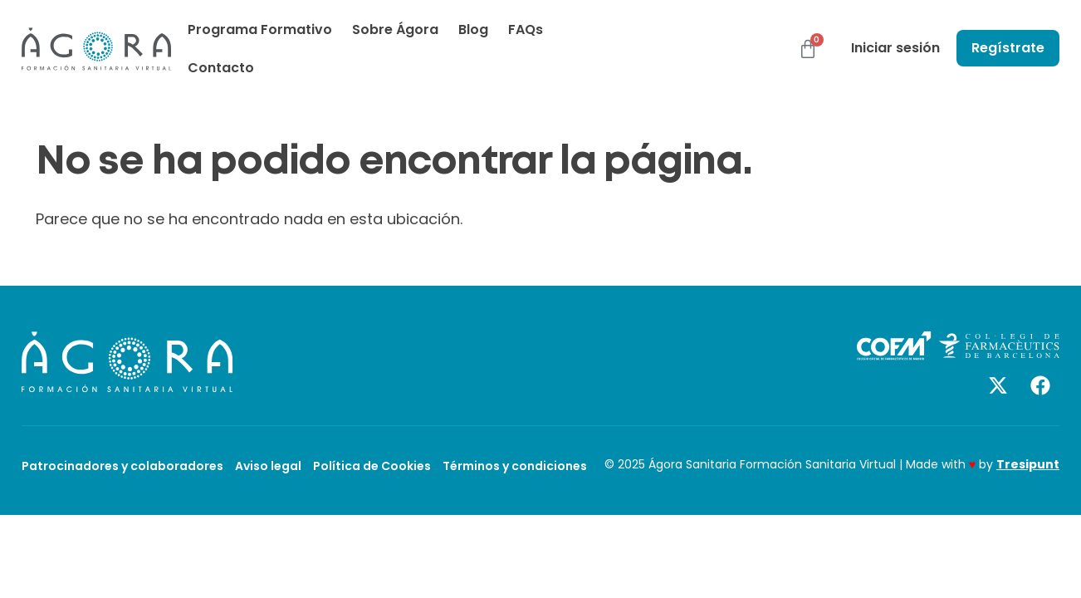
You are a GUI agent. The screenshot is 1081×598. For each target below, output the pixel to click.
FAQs (525, 29)
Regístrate (1007, 47)
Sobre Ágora (395, 29)
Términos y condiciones (515, 466)
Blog (473, 29)
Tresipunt (1027, 464)
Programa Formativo (260, 29)
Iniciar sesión (895, 47)
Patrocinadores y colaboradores (122, 466)
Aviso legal (268, 466)
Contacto (221, 67)
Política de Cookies (372, 466)
